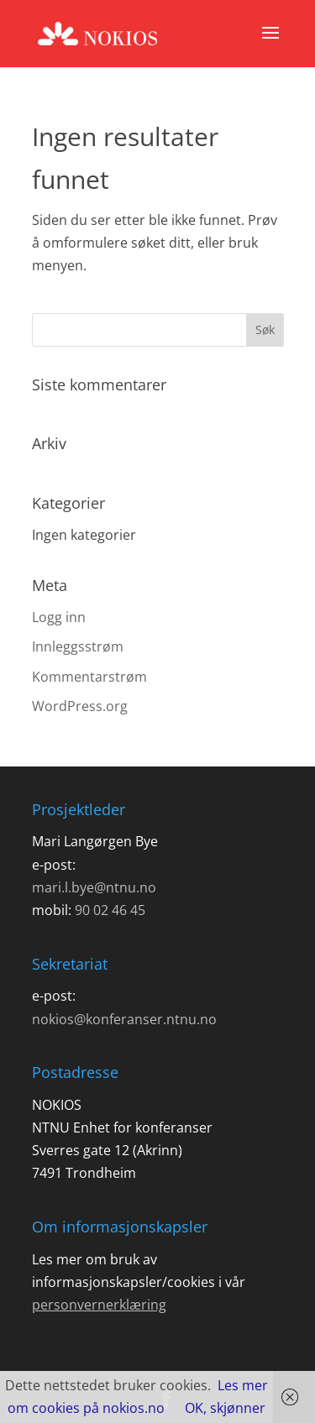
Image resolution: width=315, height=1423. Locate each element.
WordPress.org (80, 706)
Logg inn (59, 617)
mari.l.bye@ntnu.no (94, 887)
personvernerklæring (99, 1304)
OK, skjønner (225, 1408)
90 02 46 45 (110, 910)
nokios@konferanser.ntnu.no (124, 1019)
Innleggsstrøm (77, 646)
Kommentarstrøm (89, 676)
